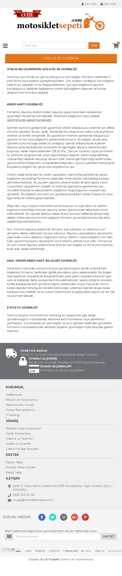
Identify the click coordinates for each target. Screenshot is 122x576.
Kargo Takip (14, 472)
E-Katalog (12, 415)
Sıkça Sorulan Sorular (20, 405)
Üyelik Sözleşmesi (18, 433)
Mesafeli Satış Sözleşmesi (23, 428)
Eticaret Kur (37, 559)
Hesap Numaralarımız (20, 410)
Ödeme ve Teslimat (19, 438)
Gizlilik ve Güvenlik (18, 443)
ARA (94, 45)
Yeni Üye (89, 4)
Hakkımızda (14, 394)
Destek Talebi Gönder (20, 467)
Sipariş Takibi (14, 462)
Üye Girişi (108, 4)
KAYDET (109, 536)
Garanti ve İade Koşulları (22, 449)
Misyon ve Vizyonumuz (22, 400)
